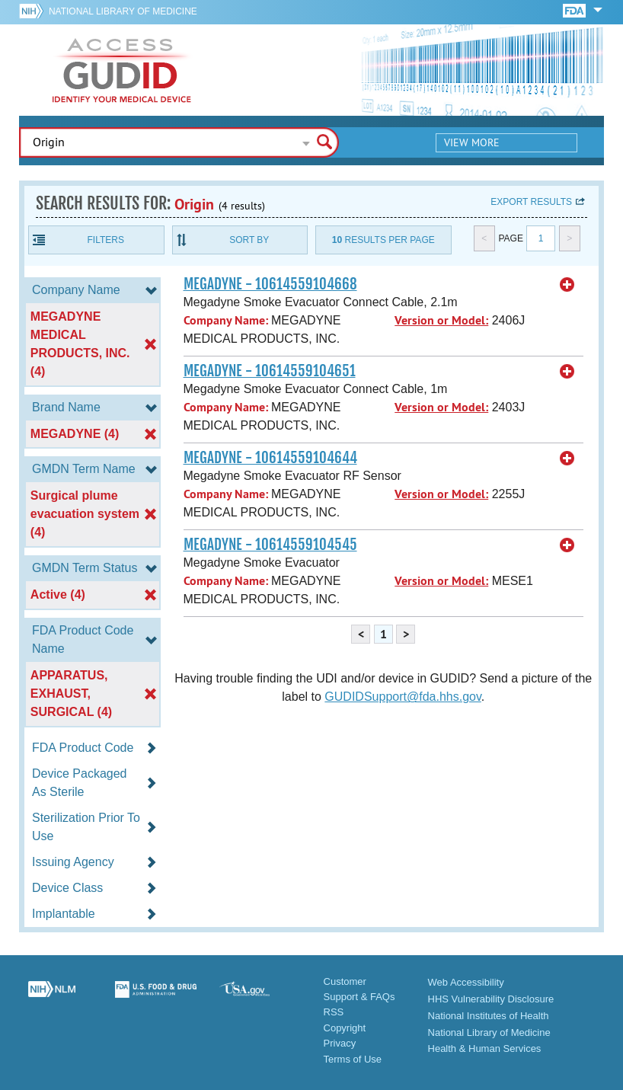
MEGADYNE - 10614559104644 (270, 458)
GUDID (122, 70)
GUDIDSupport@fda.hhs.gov (402, 696)
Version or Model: (441, 320)
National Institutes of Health (488, 1015)
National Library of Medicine (123, 11)
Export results (531, 202)
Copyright (345, 1028)
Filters (106, 240)
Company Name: (226, 320)
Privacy (340, 1043)
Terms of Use (353, 1059)
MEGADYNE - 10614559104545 (270, 544)
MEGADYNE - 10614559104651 (270, 371)
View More (472, 142)
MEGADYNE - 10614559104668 (270, 284)
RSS (334, 1012)
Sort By (249, 240)
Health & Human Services (485, 1048)
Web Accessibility (466, 982)
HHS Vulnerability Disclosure (491, 999)
